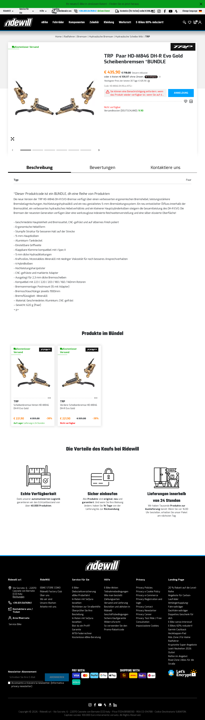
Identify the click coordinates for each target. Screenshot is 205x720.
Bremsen (82, 36)
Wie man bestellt (113, 595)
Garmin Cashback (177, 629)
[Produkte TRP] (183, 46)
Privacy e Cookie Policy (148, 591)
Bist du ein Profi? (81, 625)
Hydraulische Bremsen (101, 36)
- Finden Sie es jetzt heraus (123, 4)
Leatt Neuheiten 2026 (179, 648)
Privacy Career (144, 614)
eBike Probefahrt (81, 595)
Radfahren (69, 36)
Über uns (44, 595)
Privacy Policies (144, 587)
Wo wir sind (46, 599)
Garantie (76, 629)
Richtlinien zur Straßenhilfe (86, 606)
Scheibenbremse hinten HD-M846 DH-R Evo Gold (31, 407)
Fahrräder (58, 22)
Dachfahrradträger (178, 610)
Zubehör (94, 22)
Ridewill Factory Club (51, 591)
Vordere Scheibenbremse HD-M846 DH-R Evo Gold (78, 407)
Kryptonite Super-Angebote (182, 644)
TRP (147, 36)
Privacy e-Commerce (147, 595)
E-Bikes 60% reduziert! (150, 22)
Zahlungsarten (112, 599)
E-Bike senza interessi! (180, 621)
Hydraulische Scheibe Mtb (129, 36)
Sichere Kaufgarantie (115, 618)
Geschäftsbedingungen (116, 614)
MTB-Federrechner (82, 633)
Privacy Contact (144, 606)
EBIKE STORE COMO (50, 587)
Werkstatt (125, 22)
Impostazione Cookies (147, 625)
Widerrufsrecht (112, 621)
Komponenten (77, 22)
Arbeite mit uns (48, 606)
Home (58, 36)
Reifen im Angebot (178, 656)
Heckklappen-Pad (177, 633)
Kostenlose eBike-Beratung (86, 637)
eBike (44, 22)
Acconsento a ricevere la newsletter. (37, 684)
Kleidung (109, 22)
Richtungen (18, 596)
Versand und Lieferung (116, 602)
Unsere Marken (48, 602)
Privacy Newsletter (146, 610)
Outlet (171, 652)
